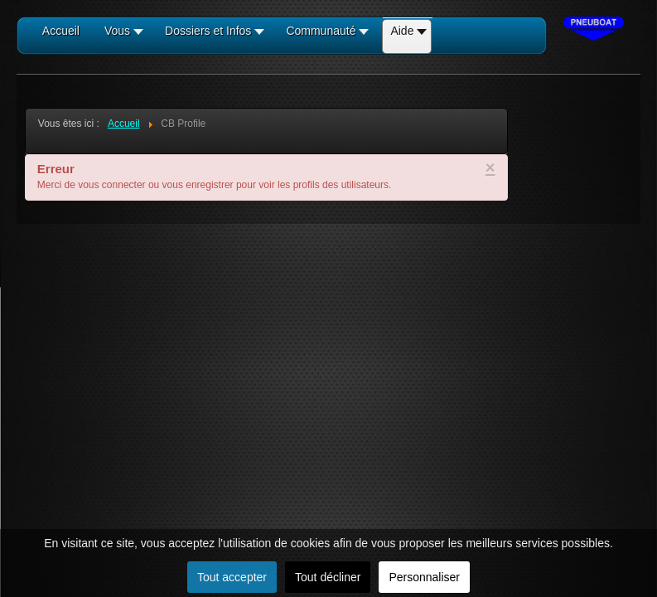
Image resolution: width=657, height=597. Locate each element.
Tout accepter (232, 577)
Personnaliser (424, 577)
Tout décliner (327, 577)
